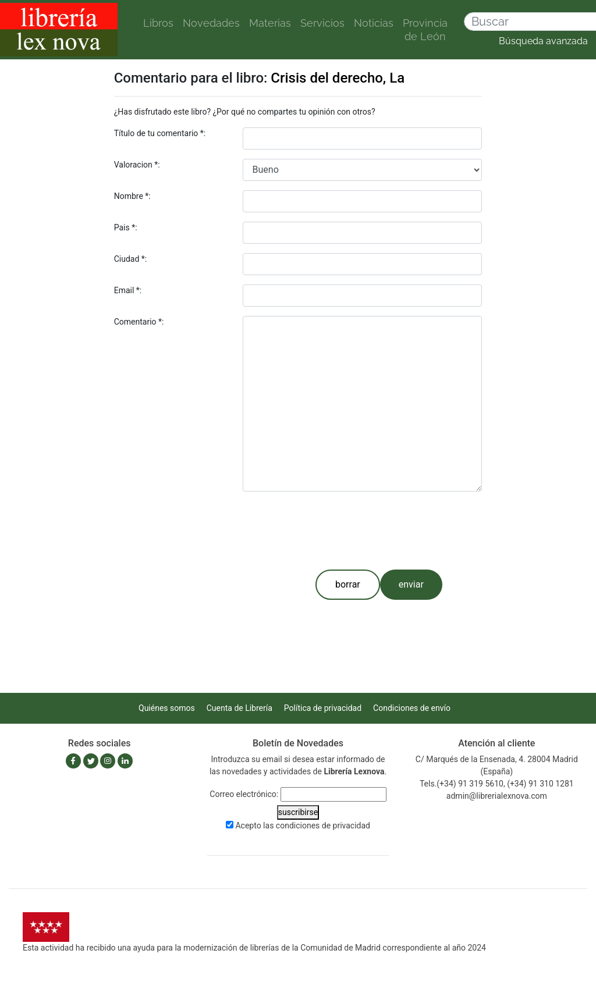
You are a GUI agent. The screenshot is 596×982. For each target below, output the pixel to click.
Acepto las (302, 825)
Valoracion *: (137, 164)
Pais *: (125, 227)
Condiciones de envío (411, 708)
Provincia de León (425, 29)
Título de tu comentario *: (160, 133)
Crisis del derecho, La (338, 78)
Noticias (373, 23)
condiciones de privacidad (323, 825)
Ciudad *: (130, 259)
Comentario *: (139, 321)
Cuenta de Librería (239, 708)
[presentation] (331, 528)
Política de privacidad (322, 708)
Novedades (211, 23)
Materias (270, 23)
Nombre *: (132, 196)
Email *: (128, 290)
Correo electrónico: (244, 794)
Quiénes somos (167, 708)
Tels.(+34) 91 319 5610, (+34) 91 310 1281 (497, 783)
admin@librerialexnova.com (496, 795)
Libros (158, 23)
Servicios (322, 23)
